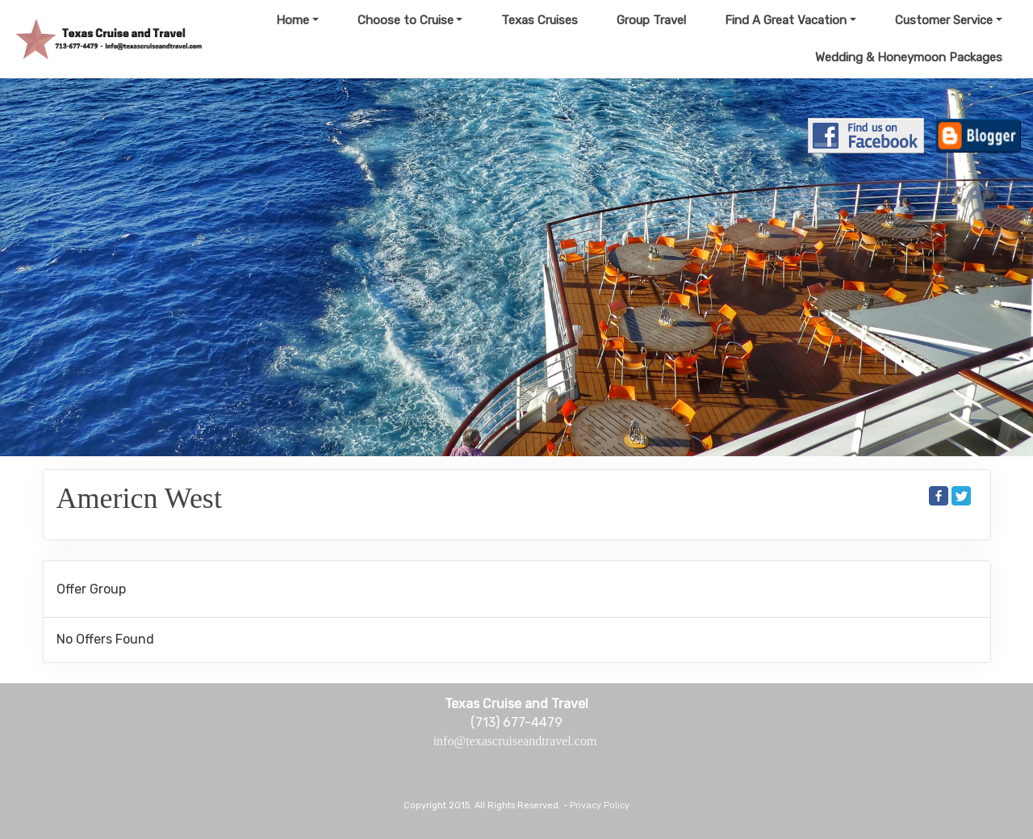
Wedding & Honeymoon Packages (908, 57)
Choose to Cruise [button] (406, 20)
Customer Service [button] (944, 20)
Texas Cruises (539, 20)
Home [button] (292, 20)
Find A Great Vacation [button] (786, 20)
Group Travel (651, 20)
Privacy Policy (599, 805)
